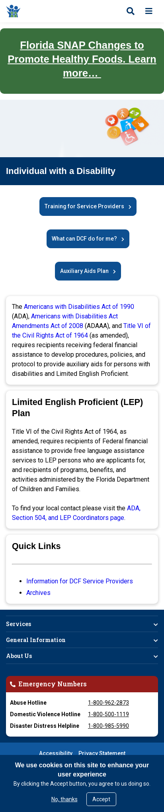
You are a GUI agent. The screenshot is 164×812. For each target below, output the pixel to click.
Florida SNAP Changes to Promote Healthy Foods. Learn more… (82, 59)
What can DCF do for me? (84, 238)
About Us (19, 656)
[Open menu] (149, 11)
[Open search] (130, 11)
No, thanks (64, 799)
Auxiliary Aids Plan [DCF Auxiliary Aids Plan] (84, 271)
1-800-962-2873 (108, 702)
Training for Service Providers (84, 206)
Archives (38, 593)
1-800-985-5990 (108, 726)
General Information (36, 640)
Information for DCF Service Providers (79, 581)
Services (18, 624)
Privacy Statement (101, 753)
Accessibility (55, 753)
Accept (101, 799)
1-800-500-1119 (108, 714)
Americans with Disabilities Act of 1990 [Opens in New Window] (79, 306)
